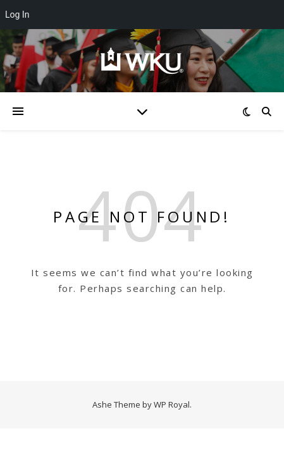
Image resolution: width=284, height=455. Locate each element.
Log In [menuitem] (17, 14)
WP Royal (172, 404)
